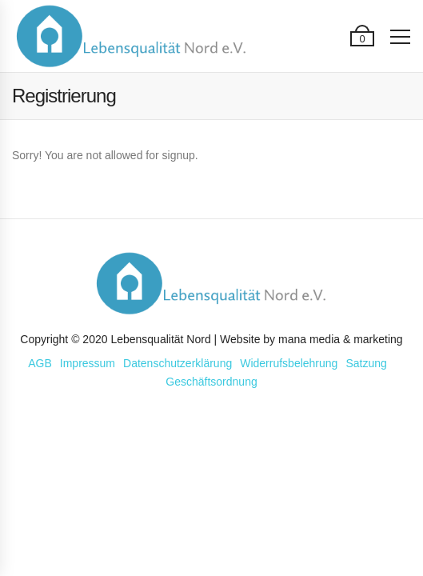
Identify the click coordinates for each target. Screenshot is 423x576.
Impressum (87, 363)
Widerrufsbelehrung (288, 363)
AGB (40, 363)
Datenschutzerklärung (177, 363)
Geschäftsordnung (211, 381)
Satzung (365, 363)
